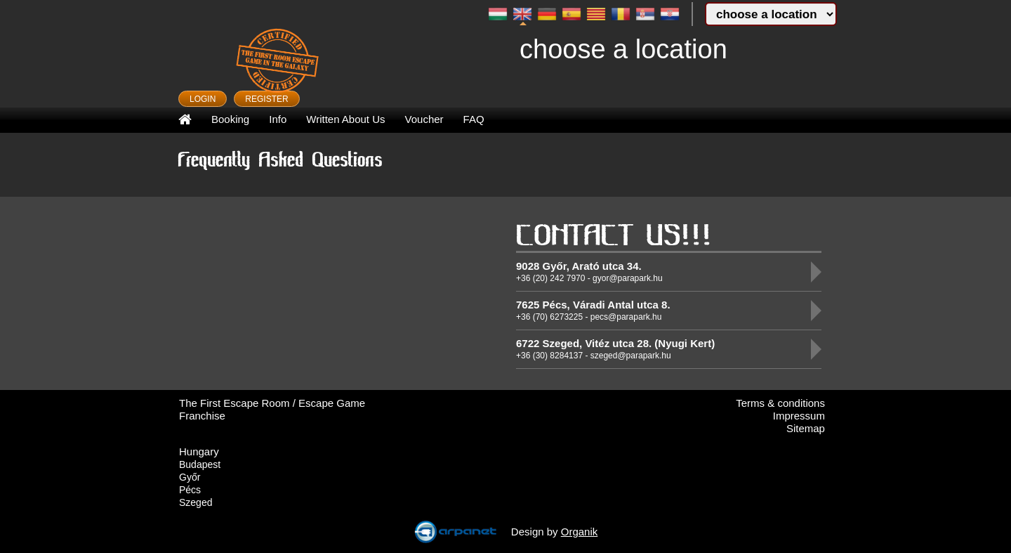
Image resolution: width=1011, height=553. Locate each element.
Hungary (199, 451)
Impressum (799, 416)
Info (277, 119)
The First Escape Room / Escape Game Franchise (272, 409)
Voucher (424, 119)
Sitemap (805, 428)
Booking (230, 119)
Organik (579, 532)
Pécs (190, 489)
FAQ (473, 119)
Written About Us (345, 119)
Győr (189, 477)
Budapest (199, 464)
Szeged (195, 502)
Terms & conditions (780, 403)
